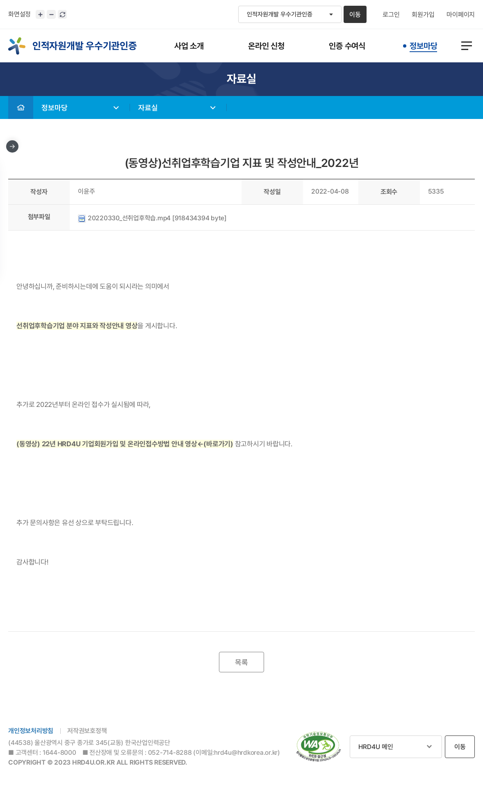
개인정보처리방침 (30, 731)
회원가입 (423, 14)
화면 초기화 (62, 14)
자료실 (148, 107)
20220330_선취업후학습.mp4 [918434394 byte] (152, 218)
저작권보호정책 (87, 731)
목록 (241, 662)
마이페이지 (461, 14)
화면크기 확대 (40, 14)
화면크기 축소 (51, 14)
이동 (355, 14)
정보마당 (54, 107)
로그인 (391, 14)
